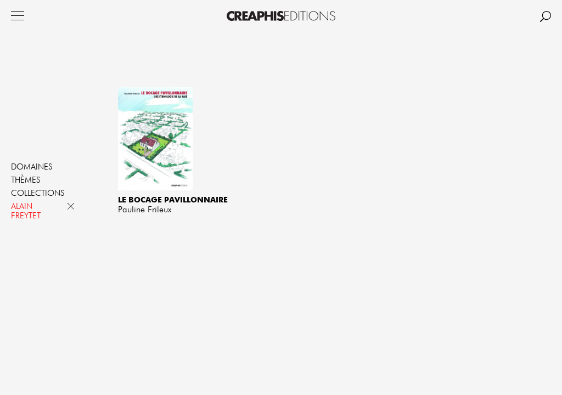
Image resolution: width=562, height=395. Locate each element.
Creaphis (281, 16)
